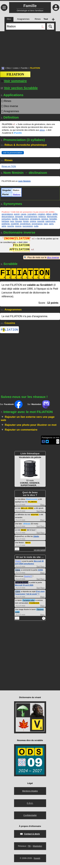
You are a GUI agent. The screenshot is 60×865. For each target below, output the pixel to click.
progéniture (25, 223)
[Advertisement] (30, 47)
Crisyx (17, 570)
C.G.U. (30, 803)
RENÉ (23, 530)
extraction (6, 219)
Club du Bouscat (21, 582)
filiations (16, 194)
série (4, 226)
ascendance (7, 214)
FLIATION (9, 330)
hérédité (53, 219)
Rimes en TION (9, 166)
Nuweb (37, 858)
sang (51, 223)
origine (33, 221)
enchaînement (30, 216)
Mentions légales (30, 790)
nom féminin (24, 181)
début (48, 214)
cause (23, 214)
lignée (26, 221)
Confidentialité (29, 815)
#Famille (17, 133)
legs (12, 221)
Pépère (18, 561)
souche (10, 226)
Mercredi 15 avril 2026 (24, 585)
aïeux (42, 130)
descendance (8, 216)
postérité (15, 223)
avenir (17, 214)
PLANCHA (32, 502)
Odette (36, 536)
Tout (38, 511)
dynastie (19, 216)
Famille (24, 68)
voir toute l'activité (39, 550)
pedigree (6, 223)
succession (28, 226)
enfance (42, 216)
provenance (37, 223)
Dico (9, 68)
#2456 (40, 570)
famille (15, 219)
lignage (18, 221)
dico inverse (53, 257)
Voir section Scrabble (19, 88)
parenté (40, 221)
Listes (16, 68)
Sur (11, 405)
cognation (31, 214)
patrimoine (50, 221)
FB (29, 845)
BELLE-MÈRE (27, 508)
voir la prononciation (12, 152)
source (18, 226)
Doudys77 (28, 576)
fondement (24, 219)
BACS (28, 542)
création (41, 214)
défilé (54, 214)
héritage (5, 221)
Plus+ (42, 505)
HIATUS (35, 515)
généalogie (35, 219)
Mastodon (37, 845)
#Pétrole (26, 524)
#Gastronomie (31, 500)
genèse (44, 219)
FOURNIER (34, 602)
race (46, 223)
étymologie (52, 216)
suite (36, 226)
